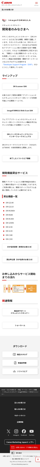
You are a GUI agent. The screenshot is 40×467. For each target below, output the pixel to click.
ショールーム (20, 325)
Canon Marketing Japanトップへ (20, 442)
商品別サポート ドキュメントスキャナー (20, 312)
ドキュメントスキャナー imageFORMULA (15, 392)
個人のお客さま (20, 409)
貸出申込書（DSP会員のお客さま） (20, 259)
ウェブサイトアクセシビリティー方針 (20, 461)
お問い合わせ (6, 456)
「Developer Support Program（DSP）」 (18, 64)
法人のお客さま (8, 9)
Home (3, 390)
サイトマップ (17, 456)
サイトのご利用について (30, 456)
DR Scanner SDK (20, 86)
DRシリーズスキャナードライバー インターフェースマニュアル (20, 135)
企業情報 (20, 422)
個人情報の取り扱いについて (20, 459)
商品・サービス (22, 390)
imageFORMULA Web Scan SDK (20, 110)
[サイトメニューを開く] (36, 3)
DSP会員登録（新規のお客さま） (20, 246)
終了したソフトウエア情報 (20, 158)
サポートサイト (20, 415)
